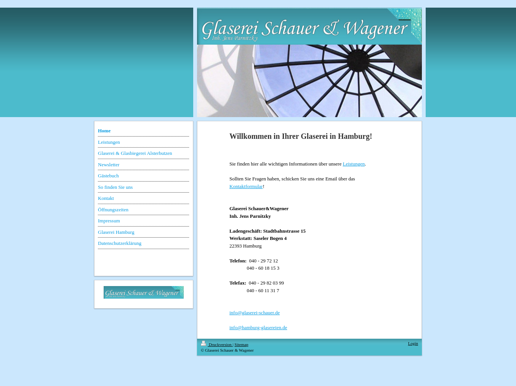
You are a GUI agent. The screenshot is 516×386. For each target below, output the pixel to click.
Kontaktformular (246, 186)
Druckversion (216, 344)
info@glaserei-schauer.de (254, 312)
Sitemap (241, 344)
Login (413, 343)
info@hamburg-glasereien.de (258, 327)
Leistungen (354, 164)
